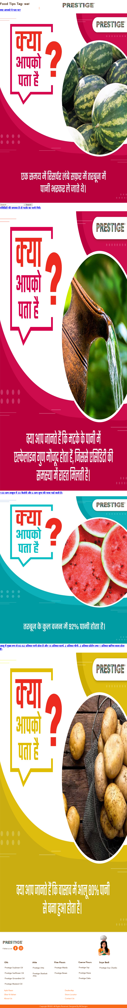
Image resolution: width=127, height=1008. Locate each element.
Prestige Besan (61, 973)
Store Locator (70, 994)
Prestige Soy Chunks (108, 968)
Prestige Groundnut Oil (14, 978)
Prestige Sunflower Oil (14, 973)
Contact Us (69, 998)
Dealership (69, 990)
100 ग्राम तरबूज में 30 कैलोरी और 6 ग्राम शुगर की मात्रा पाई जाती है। (31, 493)
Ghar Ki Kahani (10, 994)
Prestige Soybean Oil (13, 968)
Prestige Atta (38, 968)
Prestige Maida (61, 968)
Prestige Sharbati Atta (40, 975)
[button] (39, 8)
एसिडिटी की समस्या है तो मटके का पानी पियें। (20, 208)
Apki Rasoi (8, 990)
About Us (8, 998)
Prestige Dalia (84, 978)
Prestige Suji (84, 968)
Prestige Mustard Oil (13, 984)
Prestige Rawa (85, 973)
